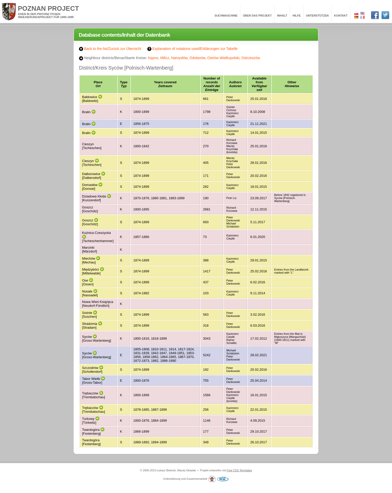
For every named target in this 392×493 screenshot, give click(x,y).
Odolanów (197, 58)
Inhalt (282, 15)
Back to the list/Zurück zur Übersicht (110, 49)
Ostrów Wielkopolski (223, 58)
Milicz (164, 58)
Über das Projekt (257, 15)
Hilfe (297, 15)
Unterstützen (317, 15)
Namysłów (179, 58)
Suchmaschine (226, 15)
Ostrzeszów (250, 58)
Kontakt (341, 15)
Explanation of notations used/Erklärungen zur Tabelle (192, 49)
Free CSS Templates (239, 470)
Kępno (153, 58)
